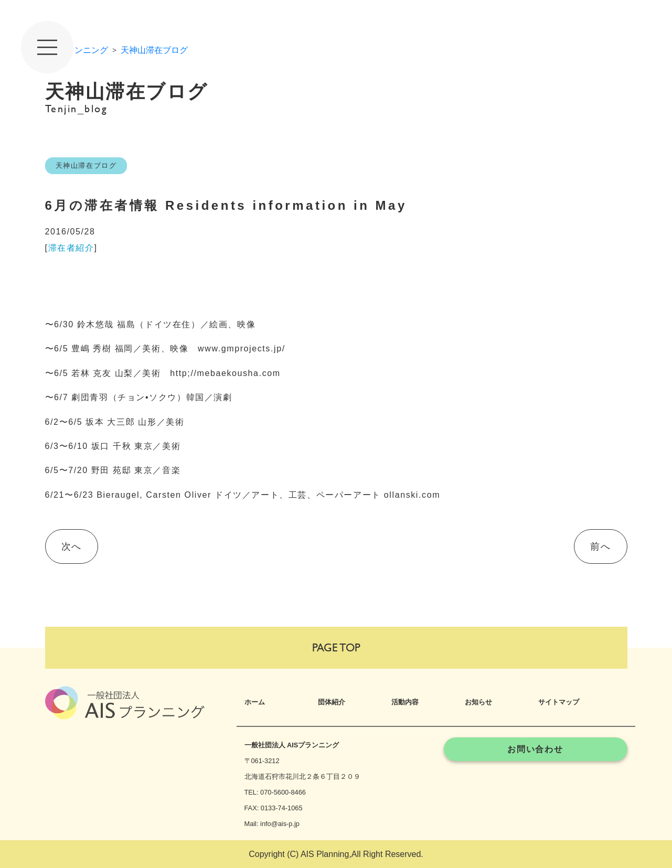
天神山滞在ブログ (154, 50)
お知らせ (478, 702)
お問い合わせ (535, 749)
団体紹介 (331, 702)
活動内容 (405, 702)
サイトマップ (558, 702)
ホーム (254, 702)
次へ (71, 546)
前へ (600, 546)
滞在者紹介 (71, 247)
